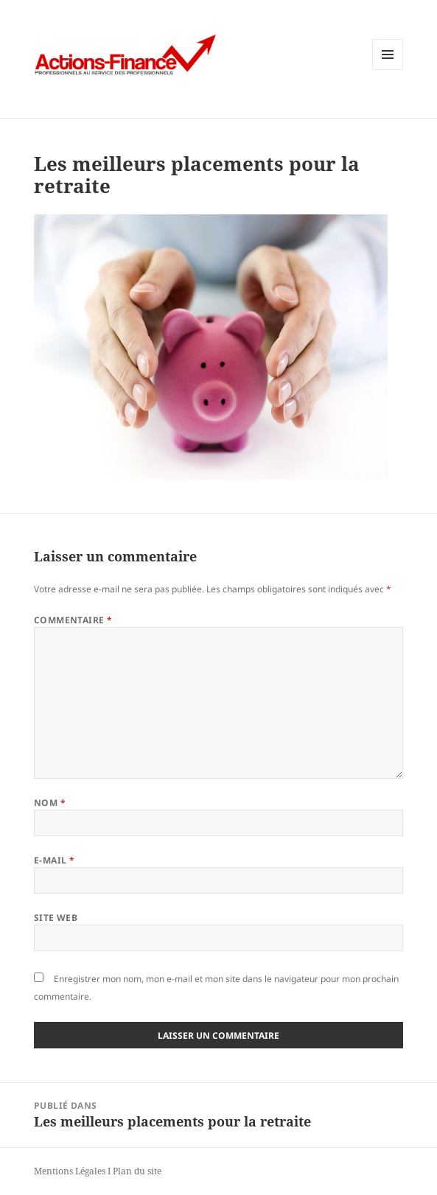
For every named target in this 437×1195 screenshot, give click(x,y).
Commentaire (73, 620)
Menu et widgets (388, 69)
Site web (56, 917)
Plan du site (137, 1171)
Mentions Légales (69, 1171)
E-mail (54, 860)
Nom (50, 802)
